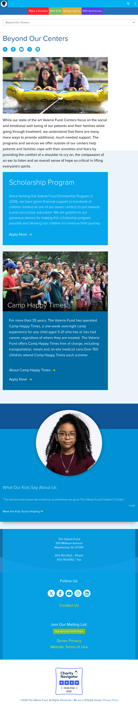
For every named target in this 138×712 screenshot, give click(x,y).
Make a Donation (38, 10)
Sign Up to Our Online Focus (69, 631)
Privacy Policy (110, 700)
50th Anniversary (92, 10)
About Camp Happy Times (32, 370)
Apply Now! (21, 234)
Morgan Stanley (72, 10)
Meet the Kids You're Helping (23, 511)
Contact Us (69, 605)
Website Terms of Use (69, 647)
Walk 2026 (55, 10)
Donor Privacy (69, 640)
